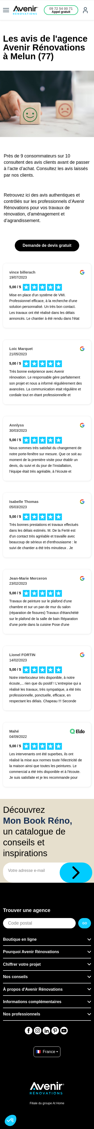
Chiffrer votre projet (22, 964)
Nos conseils (15, 977)
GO (84, 923)
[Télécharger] (76, 873)
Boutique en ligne (20, 939)
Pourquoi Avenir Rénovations (31, 952)
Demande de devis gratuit (47, 245)
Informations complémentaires (32, 1002)
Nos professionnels (21, 1014)
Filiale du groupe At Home (47, 1103)
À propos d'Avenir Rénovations (33, 989)
